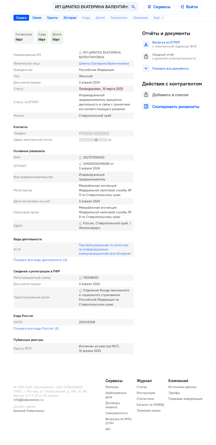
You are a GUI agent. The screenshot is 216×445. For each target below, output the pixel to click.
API (107, 429)
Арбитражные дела (116, 395)
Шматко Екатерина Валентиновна (104, 63)
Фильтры (112, 387)
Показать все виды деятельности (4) (40, 260)
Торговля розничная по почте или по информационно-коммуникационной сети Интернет (105, 249)
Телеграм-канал (149, 411)
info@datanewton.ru (28, 400)
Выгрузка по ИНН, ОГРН (118, 421)
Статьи (142, 387)
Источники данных (182, 387)
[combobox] (95, 7)
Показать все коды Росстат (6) (36, 328)
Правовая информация (185, 399)
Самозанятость (116, 413)
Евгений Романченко (29, 411)
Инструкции (146, 393)
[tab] (21, 18)
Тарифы (174, 393)
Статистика (145, 399)
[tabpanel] (74, 192)
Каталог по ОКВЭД (150, 405)
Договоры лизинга (113, 405)
